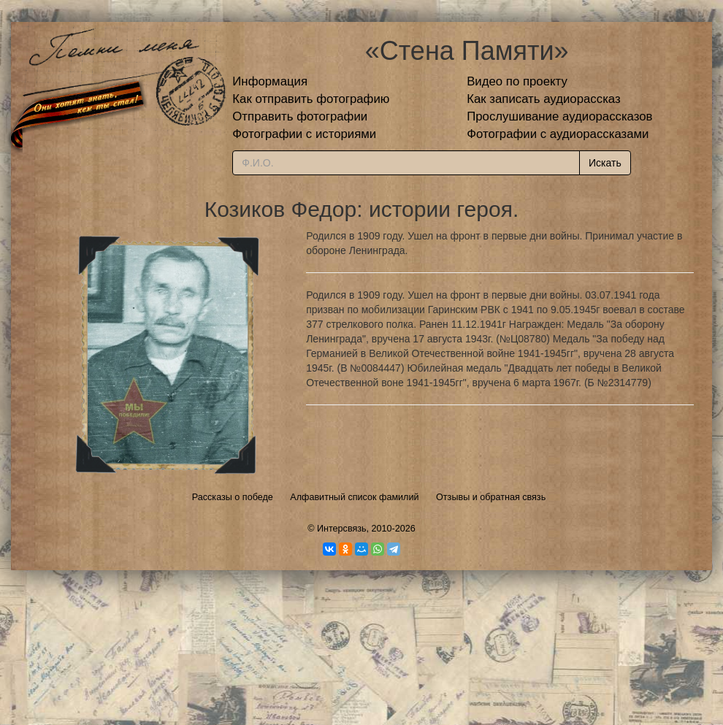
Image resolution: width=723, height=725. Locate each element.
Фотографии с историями (304, 134)
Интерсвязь (342, 528)
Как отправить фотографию (310, 99)
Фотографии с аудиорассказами (558, 134)
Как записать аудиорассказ (544, 99)
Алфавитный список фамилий (354, 497)
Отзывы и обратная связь (491, 497)
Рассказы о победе (232, 497)
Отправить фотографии (299, 116)
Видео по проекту (517, 81)
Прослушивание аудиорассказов (559, 116)
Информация (269, 81)
